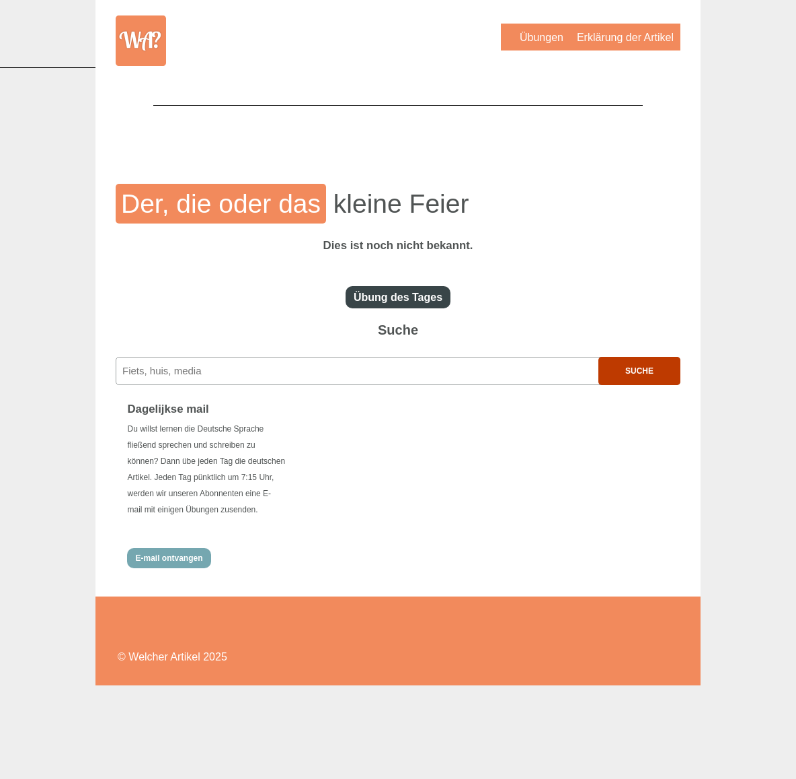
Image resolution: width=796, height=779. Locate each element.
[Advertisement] (398, 135)
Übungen (541, 37)
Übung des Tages (398, 297)
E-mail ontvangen (168, 558)
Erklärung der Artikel (625, 37)
